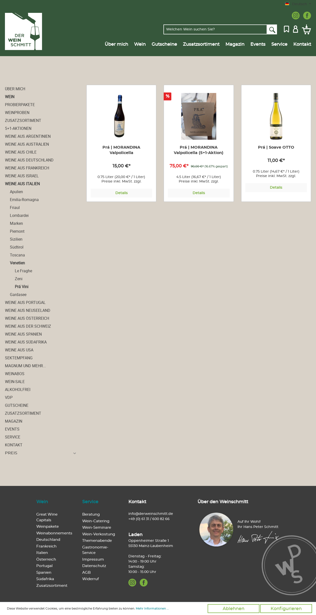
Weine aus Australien (27, 144)
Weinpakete (47, 526)
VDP (9, 397)
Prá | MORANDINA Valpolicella (121, 150)
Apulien (16, 191)
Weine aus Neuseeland (27, 310)
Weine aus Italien (22, 183)
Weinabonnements (54, 533)
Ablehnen (233, 609)
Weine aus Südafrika (26, 342)
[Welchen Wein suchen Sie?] (215, 29)
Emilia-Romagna (24, 199)
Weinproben (17, 112)
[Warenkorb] (305, 29)
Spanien (43, 572)
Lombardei (19, 215)
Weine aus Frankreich (27, 168)
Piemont (17, 231)
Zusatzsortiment (23, 120)
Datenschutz (94, 566)
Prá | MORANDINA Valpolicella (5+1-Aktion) (198, 150)
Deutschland (48, 540)
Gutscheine (16, 405)
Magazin (13, 421)
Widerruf (90, 579)
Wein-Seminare (96, 527)
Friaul (15, 207)
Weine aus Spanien (23, 334)
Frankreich (46, 546)
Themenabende (97, 541)
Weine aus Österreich (27, 318)
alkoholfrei (17, 389)
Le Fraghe (23, 270)
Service (12, 437)
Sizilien (16, 239)
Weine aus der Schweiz (28, 326)
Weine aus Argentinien (28, 136)
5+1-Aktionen (18, 128)
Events (12, 429)
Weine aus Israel (22, 176)
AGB (86, 572)
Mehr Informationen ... (152, 608)
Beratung (91, 514)
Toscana (17, 255)
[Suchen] (272, 29)
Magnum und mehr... (25, 365)
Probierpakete (20, 104)
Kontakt (13, 445)
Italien (42, 553)
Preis (41, 453)
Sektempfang (19, 358)
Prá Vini (21, 286)
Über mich (15, 88)
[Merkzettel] (286, 28)
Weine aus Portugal (25, 302)
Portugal (44, 566)
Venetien (17, 263)
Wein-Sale (15, 381)
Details (121, 193)
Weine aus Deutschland (29, 160)
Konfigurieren (286, 609)
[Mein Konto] (295, 28)
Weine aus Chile (21, 152)
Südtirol (16, 247)
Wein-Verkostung (98, 534)
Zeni (18, 278)
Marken (16, 223)
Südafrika (45, 579)
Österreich (46, 559)
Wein (9, 96)
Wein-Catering (95, 521)
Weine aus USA (19, 350)
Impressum (93, 559)
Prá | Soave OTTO (276, 147)
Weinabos (14, 373)
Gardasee (18, 294)
